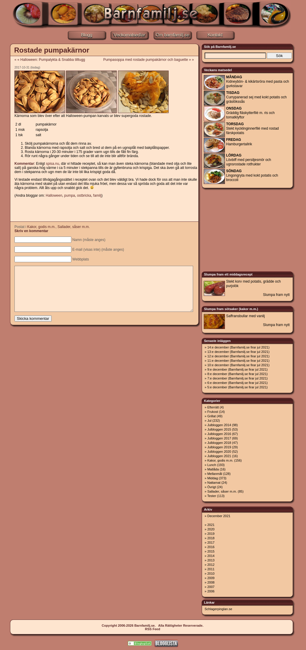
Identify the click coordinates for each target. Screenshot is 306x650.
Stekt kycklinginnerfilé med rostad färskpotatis (252, 128)
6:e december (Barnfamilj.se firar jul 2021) (237, 383)
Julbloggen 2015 (219, 429)
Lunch (211, 465)
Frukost (212, 411)
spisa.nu (52, 164)
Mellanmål (214, 473)
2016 (210, 547)
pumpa (69, 195)
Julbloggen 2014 (219, 425)
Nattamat (214, 482)
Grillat (211, 416)
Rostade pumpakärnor (51, 50)
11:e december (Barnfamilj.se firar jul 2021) (238, 360)
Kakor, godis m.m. (41, 227)
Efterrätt (213, 407)
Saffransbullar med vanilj (245, 316)
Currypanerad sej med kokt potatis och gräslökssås (256, 97)
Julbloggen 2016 (219, 434)
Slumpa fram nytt (276, 295)
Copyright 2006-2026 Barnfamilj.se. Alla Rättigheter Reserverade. (152, 625)
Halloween (54, 195)
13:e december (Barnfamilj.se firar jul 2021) (238, 351)
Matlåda (213, 469)
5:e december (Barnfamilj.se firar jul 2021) (237, 387)
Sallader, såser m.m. (73, 227)
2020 (210, 529)
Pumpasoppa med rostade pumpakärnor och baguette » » (150, 60)
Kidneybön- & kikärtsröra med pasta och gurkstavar (257, 81)
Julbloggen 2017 (219, 438)
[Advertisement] (104, 210)
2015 (210, 551)
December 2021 (218, 516)
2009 (210, 578)
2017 (210, 542)
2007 (210, 587)
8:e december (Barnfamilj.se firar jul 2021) (237, 374)
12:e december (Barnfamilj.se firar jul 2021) (238, 356)
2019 (210, 533)
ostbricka (84, 195)
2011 (210, 569)
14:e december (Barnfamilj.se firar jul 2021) (238, 347)
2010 (210, 573)
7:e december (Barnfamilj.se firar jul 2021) (237, 378)
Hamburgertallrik (239, 142)
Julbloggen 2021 (219, 456)
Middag (212, 478)
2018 (210, 538)
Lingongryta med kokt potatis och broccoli (252, 175)
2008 (210, 582)
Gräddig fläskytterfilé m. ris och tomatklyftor (250, 112)
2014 (210, 556)
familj (97, 195)
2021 (210, 525)
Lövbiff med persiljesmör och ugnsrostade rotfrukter (248, 159)
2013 (210, 560)
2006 (210, 591)
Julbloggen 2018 (219, 442)
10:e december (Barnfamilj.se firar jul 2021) (238, 365)
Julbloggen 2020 (219, 451)
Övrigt (211, 487)
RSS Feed (152, 629)
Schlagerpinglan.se (218, 609)
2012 (210, 564)
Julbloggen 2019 (219, 447)
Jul (209, 420)
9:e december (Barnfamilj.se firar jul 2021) (237, 369)
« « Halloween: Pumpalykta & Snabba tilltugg (49, 60)
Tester (211, 496)
